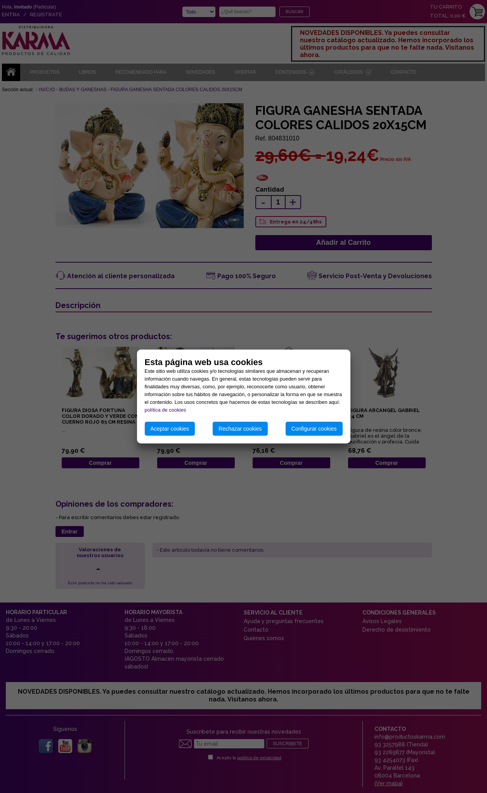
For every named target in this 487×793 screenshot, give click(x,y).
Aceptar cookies (170, 429)
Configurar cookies (314, 429)
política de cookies (165, 410)
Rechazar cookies (240, 429)
